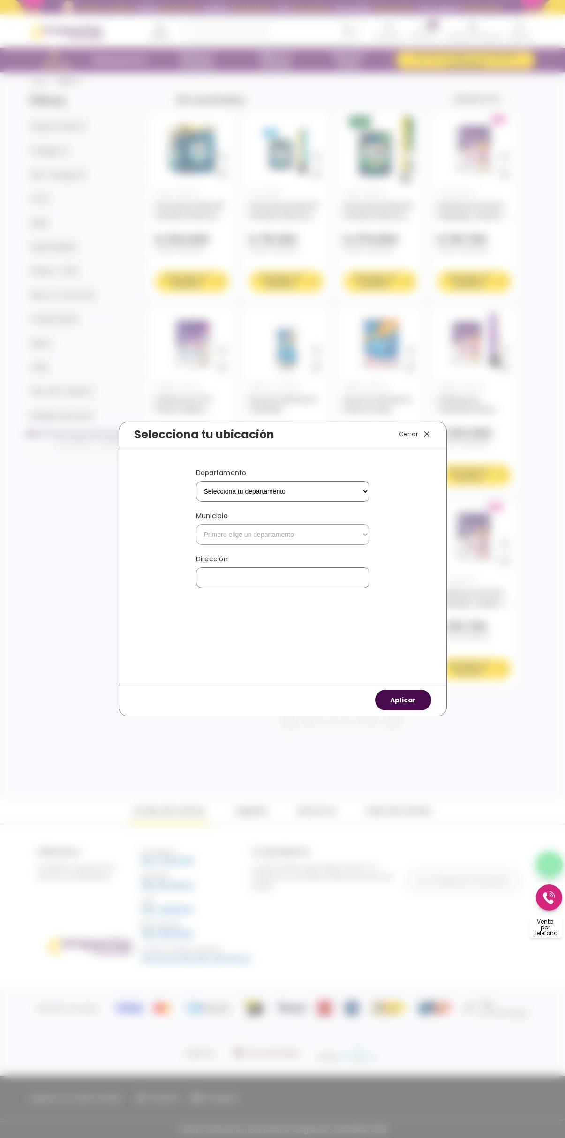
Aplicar (403, 700)
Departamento (221, 472)
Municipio (212, 515)
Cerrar (415, 434)
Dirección (212, 559)
